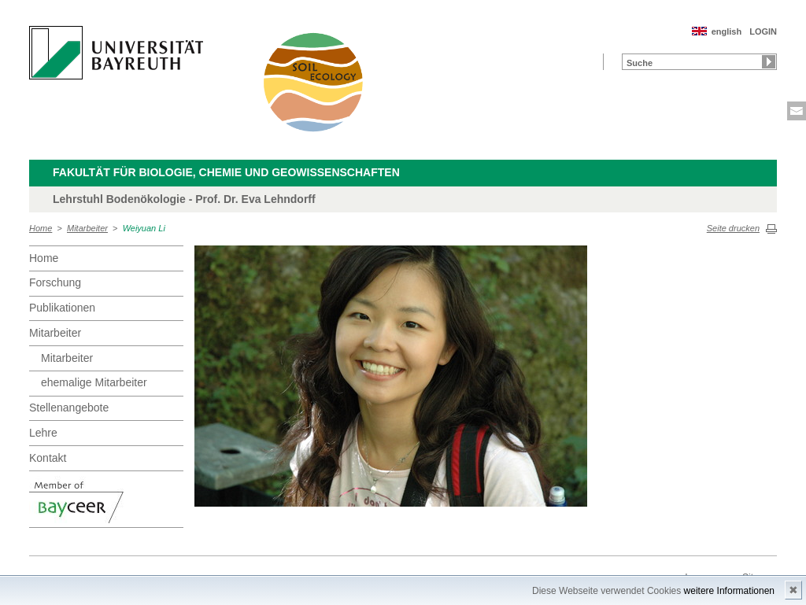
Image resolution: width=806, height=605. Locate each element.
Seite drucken (733, 228)
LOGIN (763, 31)
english (727, 31)
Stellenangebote (69, 407)
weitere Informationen (729, 590)
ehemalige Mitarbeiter (94, 382)
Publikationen (62, 307)
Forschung (55, 282)
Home (40, 228)
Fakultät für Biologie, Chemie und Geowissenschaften (226, 172)
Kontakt (47, 458)
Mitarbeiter (87, 228)
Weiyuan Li (144, 228)
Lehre (43, 432)
